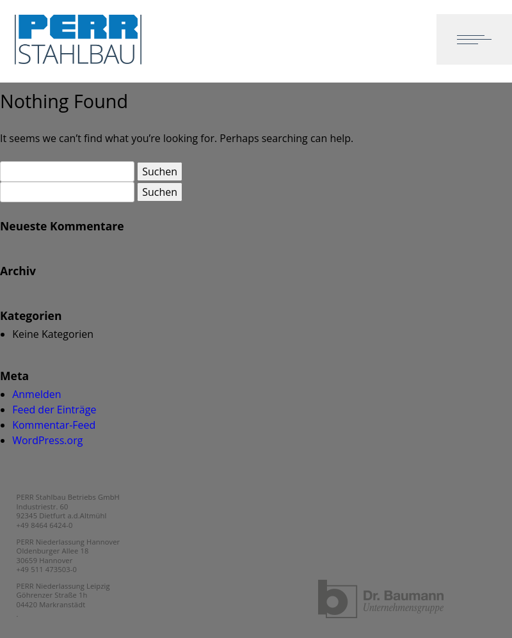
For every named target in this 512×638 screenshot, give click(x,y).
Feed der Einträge (54, 410)
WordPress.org (47, 440)
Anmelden (36, 394)
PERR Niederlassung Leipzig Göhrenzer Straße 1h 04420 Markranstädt (63, 595)
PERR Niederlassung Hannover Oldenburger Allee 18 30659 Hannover (68, 551)
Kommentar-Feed (53, 425)
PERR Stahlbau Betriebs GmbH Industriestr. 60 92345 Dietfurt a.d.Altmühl (68, 506)
